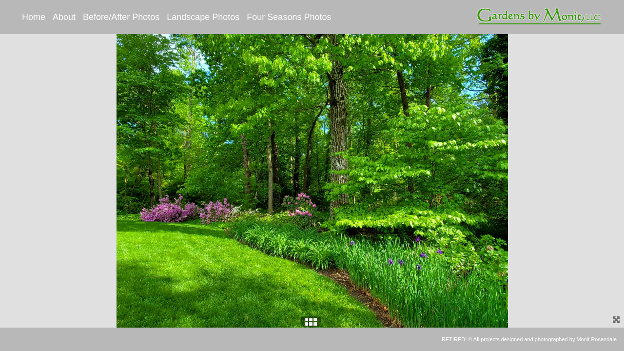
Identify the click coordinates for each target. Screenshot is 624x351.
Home (33, 17)
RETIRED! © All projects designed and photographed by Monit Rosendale (529, 339)
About (64, 17)
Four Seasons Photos (289, 17)
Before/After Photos (121, 17)
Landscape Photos (203, 17)
